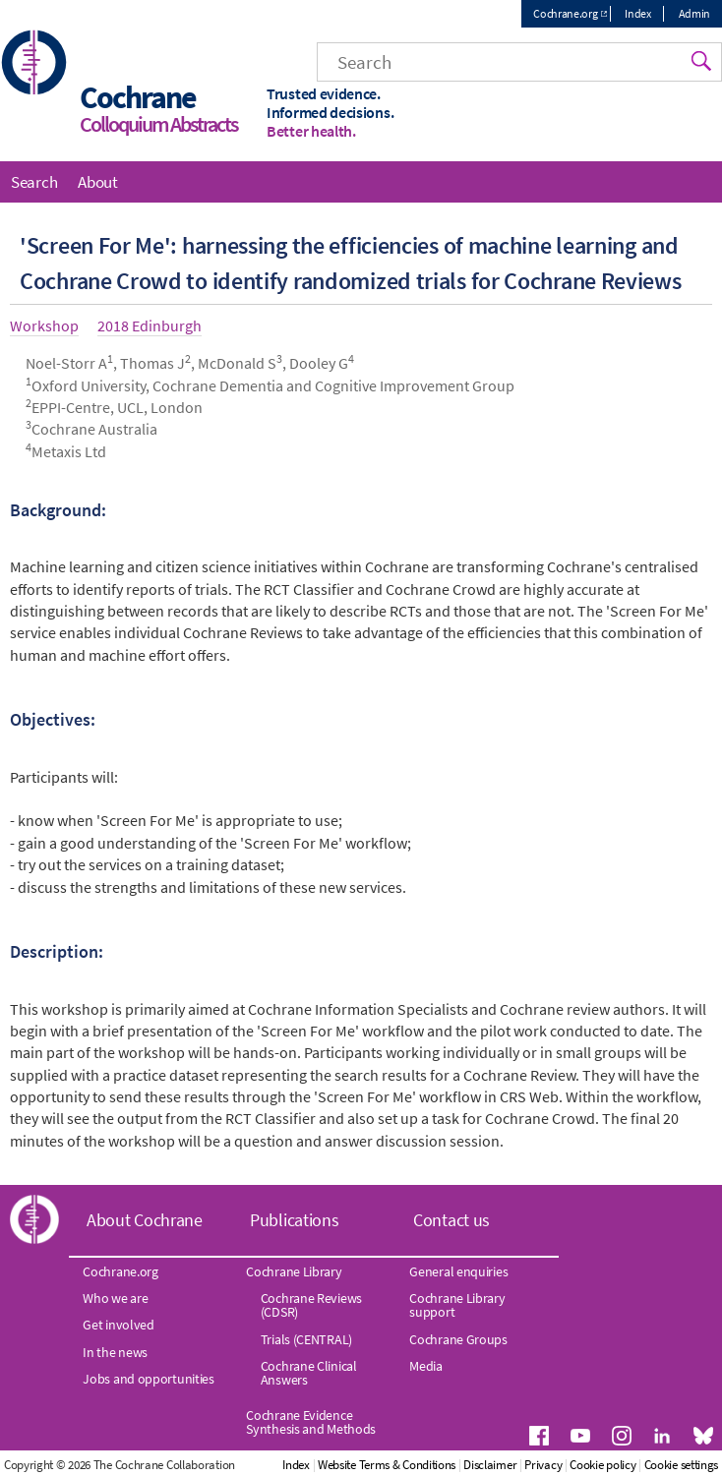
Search (34, 182)
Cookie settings (681, 1464)
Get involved (118, 1324)
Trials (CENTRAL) (306, 1339)
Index (638, 13)
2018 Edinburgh (149, 325)
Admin (695, 13)
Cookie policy (602, 1464)
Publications (294, 1220)
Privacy (543, 1464)
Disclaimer (489, 1464)
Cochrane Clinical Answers (309, 1372)
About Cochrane (145, 1220)
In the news (115, 1352)
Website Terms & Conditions (386, 1464)
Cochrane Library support (457, 1305)
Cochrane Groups (458, 1339)
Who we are (115, 1298)
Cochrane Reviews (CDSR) (311, 1305)
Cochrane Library (293, 1271)
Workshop (44, 325)
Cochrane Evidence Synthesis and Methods (311, 1422)
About (98, 182)
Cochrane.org (565, 13)
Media (426, 1366)
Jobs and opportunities (148, 1378)
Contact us (451, 1220)
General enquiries (458, 1271)
